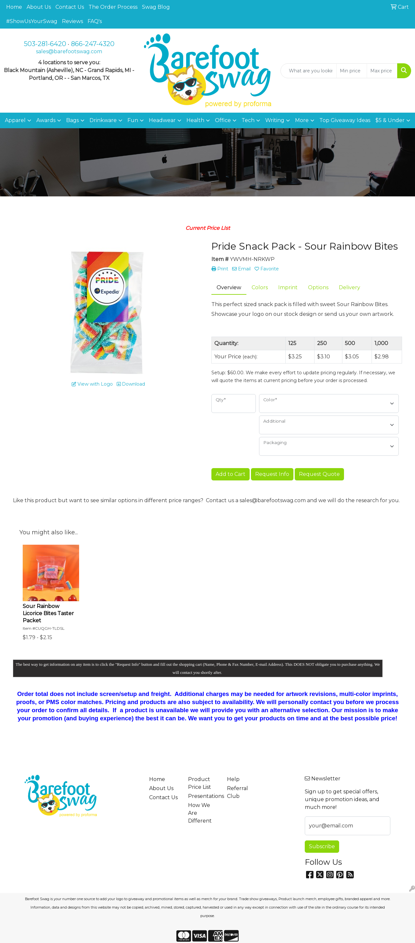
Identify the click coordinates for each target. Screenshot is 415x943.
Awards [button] (45, 120)
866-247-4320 (92, 44)
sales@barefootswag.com (69, 51)
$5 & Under (390, 120)
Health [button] (195, 120)
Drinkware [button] (103, 120)
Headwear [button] (162, 120)
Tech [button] (248, 120)
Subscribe (322, 846)
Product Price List (199, 783)
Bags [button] (72, 120)
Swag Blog (156, 7)
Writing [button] (274, 120)
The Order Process (113, 7)
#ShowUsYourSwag (31, 21)
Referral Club (237, 792)
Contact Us (69, 7)
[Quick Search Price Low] (351, 70)
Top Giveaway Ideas (344, 120)
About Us (39, 7)
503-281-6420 (45, 44)
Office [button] (223, 120)
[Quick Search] (308, 70)
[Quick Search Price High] (382, 70)
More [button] (302, 120)
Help (233, 779)
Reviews (72, 21)
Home (14, 7)
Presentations (203, 796)
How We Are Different (200, 813)
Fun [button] (132, 120)
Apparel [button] (15, 120)
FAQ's (95, 21)
